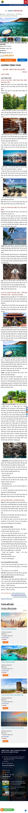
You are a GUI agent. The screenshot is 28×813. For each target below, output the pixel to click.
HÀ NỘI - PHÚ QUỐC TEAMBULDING (9, 629)
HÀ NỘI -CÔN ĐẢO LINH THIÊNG (8, 662)
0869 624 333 (6, 761)
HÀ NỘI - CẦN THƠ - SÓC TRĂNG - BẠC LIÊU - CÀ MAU (13, 728)
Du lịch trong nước (10, 14)
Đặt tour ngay (8, 60)
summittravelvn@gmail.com (8, 763)
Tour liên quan (8, 608)
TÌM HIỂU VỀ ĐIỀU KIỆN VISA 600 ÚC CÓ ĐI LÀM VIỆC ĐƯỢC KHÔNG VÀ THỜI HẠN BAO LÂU (18, 783)
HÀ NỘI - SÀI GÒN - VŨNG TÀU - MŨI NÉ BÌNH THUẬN (12, 695)
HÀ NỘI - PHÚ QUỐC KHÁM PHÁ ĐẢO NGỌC (9, 15)
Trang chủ (2, 14)
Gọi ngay (22, 60)
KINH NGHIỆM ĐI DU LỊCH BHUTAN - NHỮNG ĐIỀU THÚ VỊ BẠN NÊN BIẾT (18, 794)
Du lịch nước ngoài (6, 770)
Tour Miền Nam (19, 14)
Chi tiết (5, 642)
